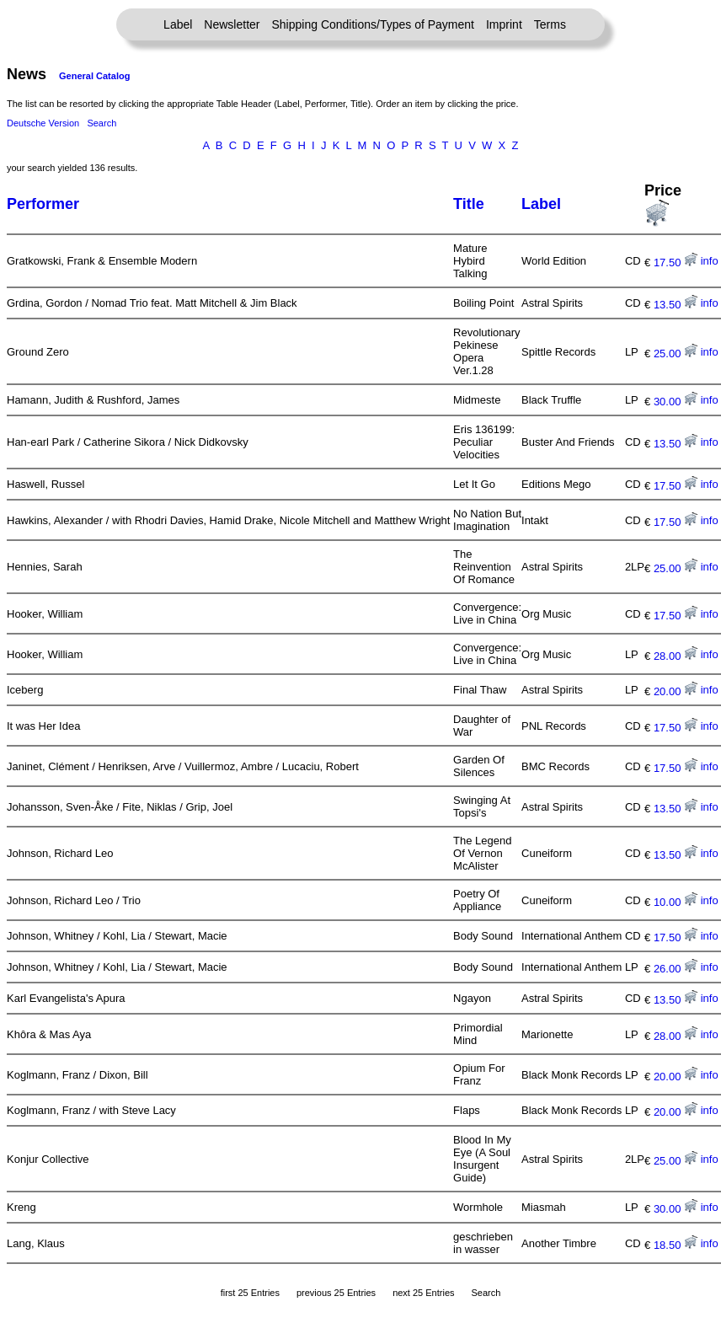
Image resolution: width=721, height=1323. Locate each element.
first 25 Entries (250, 1293)
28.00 (675, 656)
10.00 (675, 902)
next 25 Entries (423, 1293)
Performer (43, 204)
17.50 (675, 262)
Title (468, 204)
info (709, 260)
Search (101, 123)
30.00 (675, 401)
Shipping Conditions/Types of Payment (373, 24)
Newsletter (231, 24)
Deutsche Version (43, 123)
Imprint (504, 24)
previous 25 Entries (336, 1293)
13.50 (675, 304)
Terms (550, 24)
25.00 (675, 353)
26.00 (675, 968)
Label (177, 24)
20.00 (675, 691)
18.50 (675, 1245)
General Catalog (94, 76)
